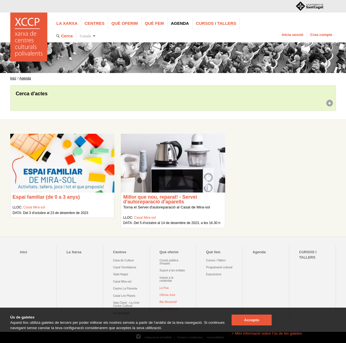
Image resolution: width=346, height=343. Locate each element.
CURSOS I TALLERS (216, 23)
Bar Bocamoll (167, 301)
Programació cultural (219, 267)
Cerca (67, 35)
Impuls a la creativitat (166, 279)
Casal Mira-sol (34, 207)
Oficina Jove (167, 294)
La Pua (164, 288)
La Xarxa (67, 23)
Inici (13, 78)
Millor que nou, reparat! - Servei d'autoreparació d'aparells (160, 199)
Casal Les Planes (124, 295)
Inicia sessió (292, 35)
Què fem (154, 23)
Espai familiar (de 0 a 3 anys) (46, 197)
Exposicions (213, 274)
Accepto (251, 320)
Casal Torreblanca (124, 267)
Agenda (180, 23)
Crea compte (321, 35)
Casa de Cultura (123, 260)
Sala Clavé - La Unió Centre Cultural (126, 304)
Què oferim (124, 23)
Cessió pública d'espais (168, 262)
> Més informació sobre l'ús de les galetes (267, 333)
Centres (95, 23)
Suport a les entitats (172, 270)
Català (85, 36)
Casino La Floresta (125, 288)
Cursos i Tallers (215, 260)
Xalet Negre (120, 274)
